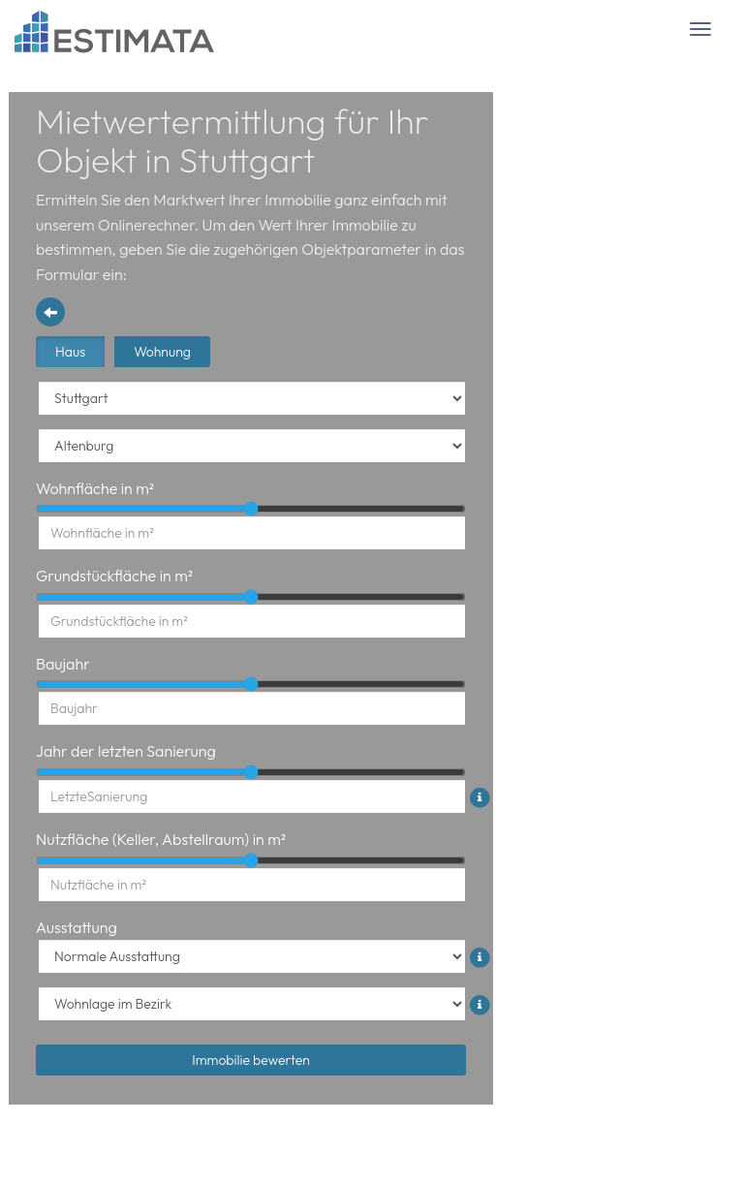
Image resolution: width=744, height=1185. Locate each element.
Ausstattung (76, 927)
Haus (70, 351)
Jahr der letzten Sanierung (126, 751)
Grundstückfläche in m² (114, 575)
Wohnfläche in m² (95, 488)
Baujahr (63, 663)
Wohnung (162, 351)
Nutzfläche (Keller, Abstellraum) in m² (161, 839)
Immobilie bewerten (251, 1060)
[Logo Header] (115, 31)
